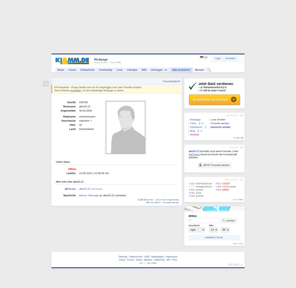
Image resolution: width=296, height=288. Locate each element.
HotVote (194, 134)
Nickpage (195, 119)
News (60, 69)
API (168, 259)
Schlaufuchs (87, 69)
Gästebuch (196, 127)
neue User (238, 243)
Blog (192, 130)
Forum (72, 69)
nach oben (233, 264)
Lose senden (218, 119)
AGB (146, 256)
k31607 (226, 183)
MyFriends (194, 154)
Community (105, 69)
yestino (199, 189)
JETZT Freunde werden (214, 165)
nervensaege (229, 186)
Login (218, 58)
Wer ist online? (153, 202)
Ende (198, 193)
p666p (225, 189)
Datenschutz (135, 256)
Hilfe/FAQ (159, 259)
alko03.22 (84, 188)
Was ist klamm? (181, 69)
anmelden (76, 90)
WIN (144, 69)
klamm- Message (89, 195)
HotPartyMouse (204, 183)
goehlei (200, 196)
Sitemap (122, 256)
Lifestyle (132, 69)
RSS (174, 259)
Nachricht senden (221, 127)
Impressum (171, 256)
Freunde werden (171, 202)
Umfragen (159, 69)
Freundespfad (171, 81)
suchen (228, 220)
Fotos (193, 123)
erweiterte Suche (214, 237)
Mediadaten (157, 256)
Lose (120, 69)
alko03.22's (232, 115)
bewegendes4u (204, 186)
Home (122, 259)
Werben (199, 69)
